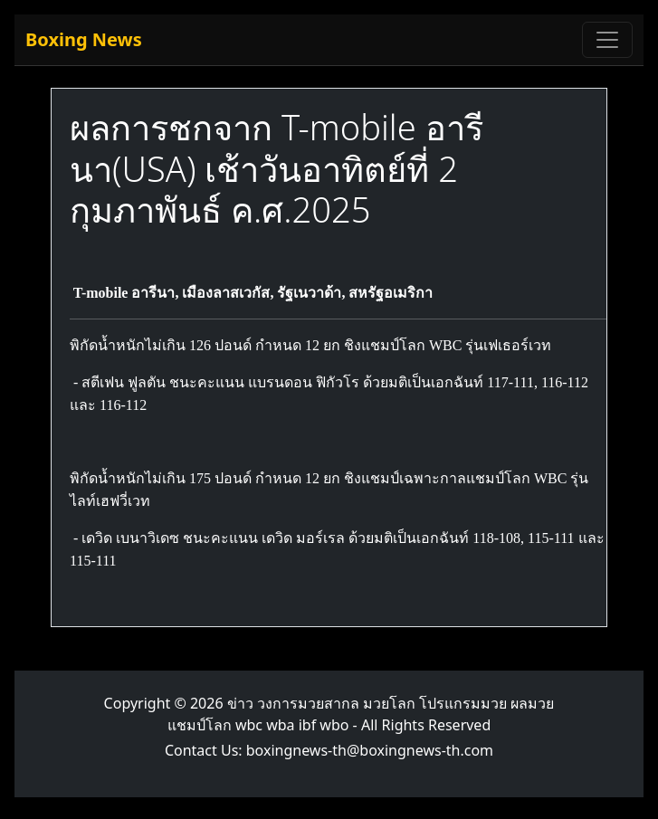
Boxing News (83, 39)
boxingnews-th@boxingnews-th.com (369, 750)
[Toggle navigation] (607, 40)
